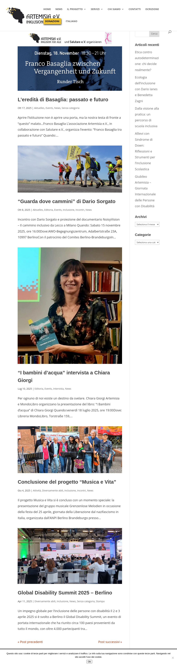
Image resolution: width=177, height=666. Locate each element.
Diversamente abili (52, 490)
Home (47, 9)
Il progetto (75, 9)
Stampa (100, 601)
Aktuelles (39, 108)
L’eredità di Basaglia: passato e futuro (63, 99)
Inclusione (68, 209)
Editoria (48, 209)
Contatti (135, 9)
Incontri (80, 209)
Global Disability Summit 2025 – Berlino (65, 592)
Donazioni (52, 21)
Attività (37, 490)
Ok (89, 661)
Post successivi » (110, 642)
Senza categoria (71, 108)
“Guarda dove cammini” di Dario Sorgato (66, 201)
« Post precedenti (30, 642)
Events (49, 108)
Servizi (95, 9)
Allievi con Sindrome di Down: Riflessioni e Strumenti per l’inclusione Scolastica (145, 151)
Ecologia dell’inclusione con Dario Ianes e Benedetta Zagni (146, 89)
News (58, 9)
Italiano (71, 21)
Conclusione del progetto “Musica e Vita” (67, 482)
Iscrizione (152, 9)
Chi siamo (114, 9)
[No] (172, 657)
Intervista (58, 388)
